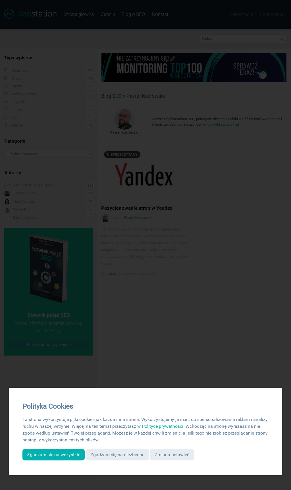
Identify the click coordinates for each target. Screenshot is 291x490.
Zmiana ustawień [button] (172, 454)
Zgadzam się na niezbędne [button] (117, 454)
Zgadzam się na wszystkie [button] (53, 454)
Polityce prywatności (162, 426)
